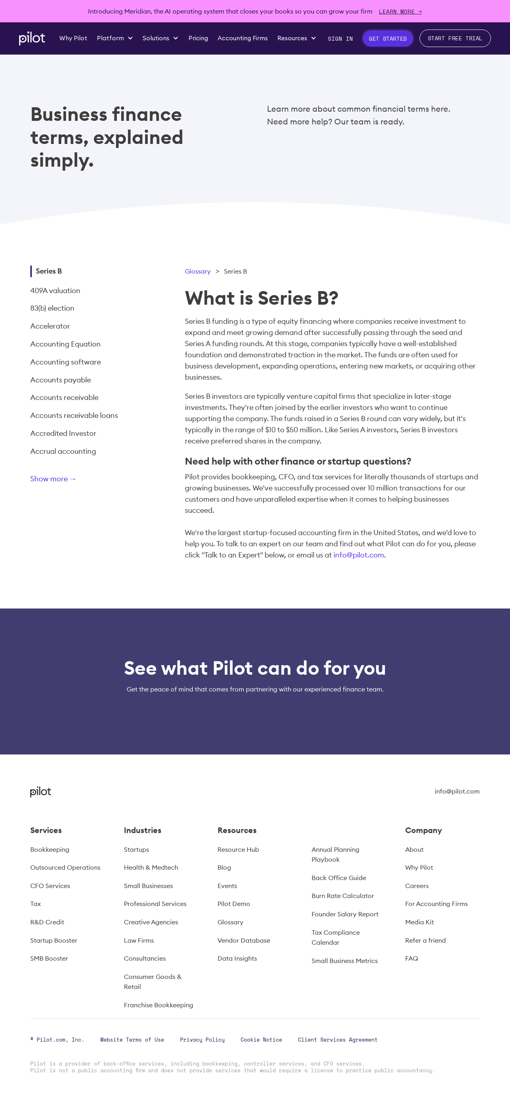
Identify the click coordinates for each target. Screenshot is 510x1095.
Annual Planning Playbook (335, 854)
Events (227, 886)
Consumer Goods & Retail (153, 982)
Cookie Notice (261, 1040)
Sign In (340, 38)
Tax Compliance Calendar (336, 937)
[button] (115, 38)
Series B (49, 271)
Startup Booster (53, 940)
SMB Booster (49, 958)
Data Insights (237, 958)
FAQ (411, 958)
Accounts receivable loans (74, 415)
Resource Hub (238, 849)
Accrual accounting (63, 451)
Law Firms (139, 940)
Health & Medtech (151, 867)
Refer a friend (425, 940)
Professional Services (155, 904)
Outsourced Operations (65, 867)
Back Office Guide (339, 878)
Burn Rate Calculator (343, 896)
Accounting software (65, 361)
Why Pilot (419, 867)
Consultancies (145, 958)
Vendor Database (244, 940)
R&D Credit (47, 922)
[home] (32, 38)
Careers (417, 886)
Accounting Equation (65, 344)
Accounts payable (60, 379)
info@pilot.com (358, 554)
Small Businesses (148, 886)
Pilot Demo (234, 904)
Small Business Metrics (345, 961)
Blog (224, 867)
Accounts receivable (64, 397)
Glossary (198, 271)
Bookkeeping (49, 849)
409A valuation (55, 290)
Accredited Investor (63, 433)
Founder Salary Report (345, 914)
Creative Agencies (151, 922)
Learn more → (400, 11)
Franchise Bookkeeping (158, 1005)
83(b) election (52, 308)
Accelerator (50, 326)
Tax (35, 904)
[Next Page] (80, 480)
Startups (136, 849)
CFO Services (50, 886)
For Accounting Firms (436, 904)
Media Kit (419, 922)
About (414, 849)
